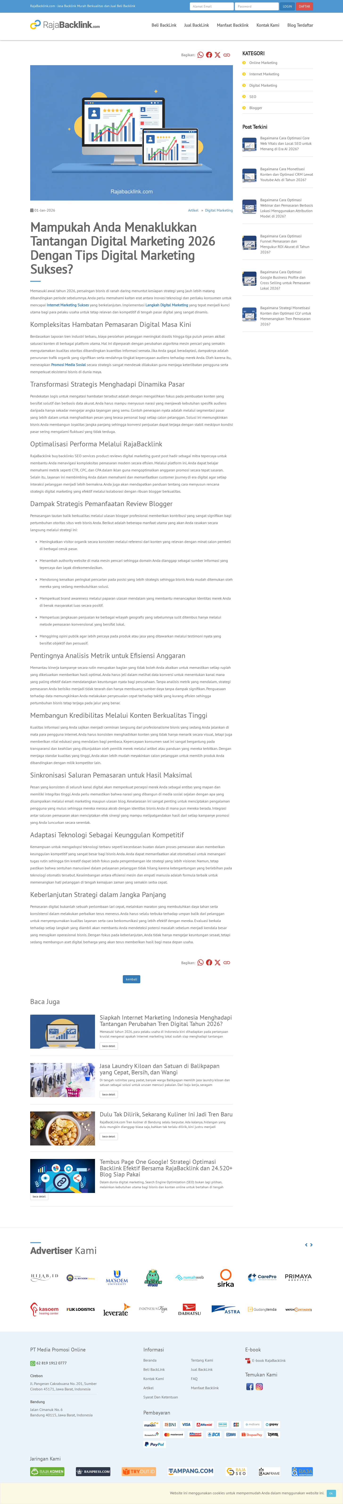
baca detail (108, 1046)
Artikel (193, 210)
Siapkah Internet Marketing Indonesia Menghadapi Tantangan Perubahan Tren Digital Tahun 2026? (166, 1020)
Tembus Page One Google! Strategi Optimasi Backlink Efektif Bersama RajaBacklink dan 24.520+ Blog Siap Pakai (166, 1168)
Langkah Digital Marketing (166, 305)
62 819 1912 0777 (48, 1363)
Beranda (150, 1360)
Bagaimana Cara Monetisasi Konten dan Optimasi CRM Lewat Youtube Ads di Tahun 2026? (286, 174)
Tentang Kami (202, 1360)
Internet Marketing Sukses (68, 305)
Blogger (255, 107)
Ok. (331, 1493)
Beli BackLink (164, 25)
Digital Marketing (219, 210)
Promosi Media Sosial (68, 364)
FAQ (194, 1378)
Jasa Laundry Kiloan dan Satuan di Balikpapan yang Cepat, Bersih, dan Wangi (159, 1069)
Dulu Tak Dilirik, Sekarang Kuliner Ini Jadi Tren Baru (166, 1114)
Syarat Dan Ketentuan (160, 1397)
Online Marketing (263, 62)
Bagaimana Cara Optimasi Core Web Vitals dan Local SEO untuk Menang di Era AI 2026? (286, 143)
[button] (306, 1245)
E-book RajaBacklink (265, 1361)
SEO (252, 96)
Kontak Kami (267, 25)
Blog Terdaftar (300, 25)
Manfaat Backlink (232, 25)
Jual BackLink (196, 25)
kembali (131, 979)
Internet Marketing (264, 74)
